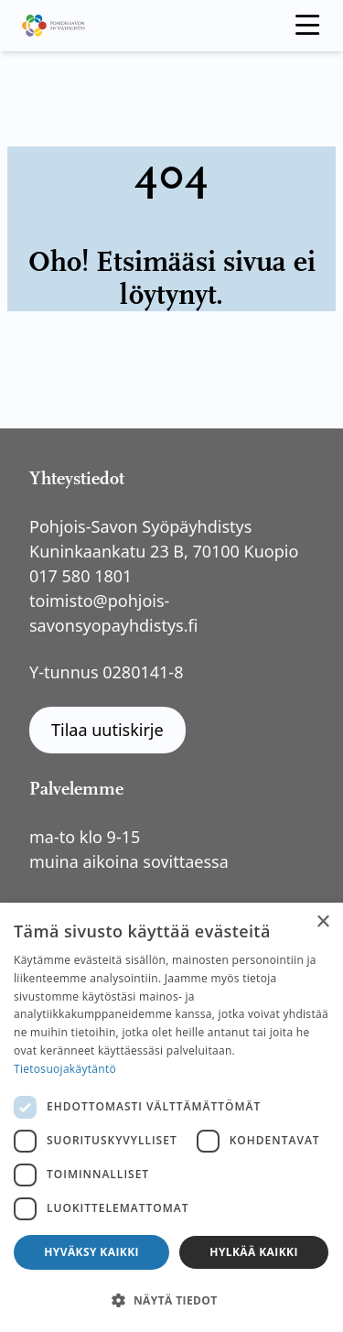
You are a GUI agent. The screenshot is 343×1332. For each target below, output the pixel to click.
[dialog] (171, 1117)
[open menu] (307, 26)
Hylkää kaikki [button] (253, 1252)
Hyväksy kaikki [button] (91, 1252)
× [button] (322, 922)
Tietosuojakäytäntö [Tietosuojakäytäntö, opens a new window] (65, 1069)
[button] (171, 1300)
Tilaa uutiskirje (107, 730)
